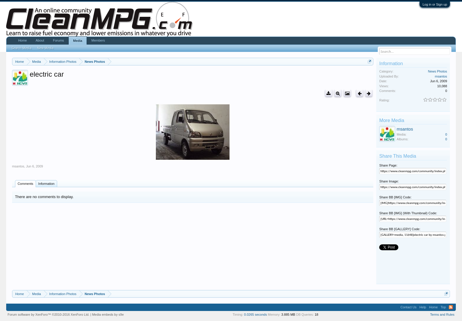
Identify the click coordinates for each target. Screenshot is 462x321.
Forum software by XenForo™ (49, 314)
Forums (58, 40)
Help (423, 307)
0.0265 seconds (255, 314)
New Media (45, 48)
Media (77, 40)
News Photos (437, 71)
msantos (18, 166)
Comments (25, 183)
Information (46, 183)
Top (443, 307)
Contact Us (408, 307)
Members (98, 40)
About (40, 40)
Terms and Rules (442, 314)
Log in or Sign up (435, 4)
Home (22, 40)
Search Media (21, 48)
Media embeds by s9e (108, 314)
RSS (451, 307)
